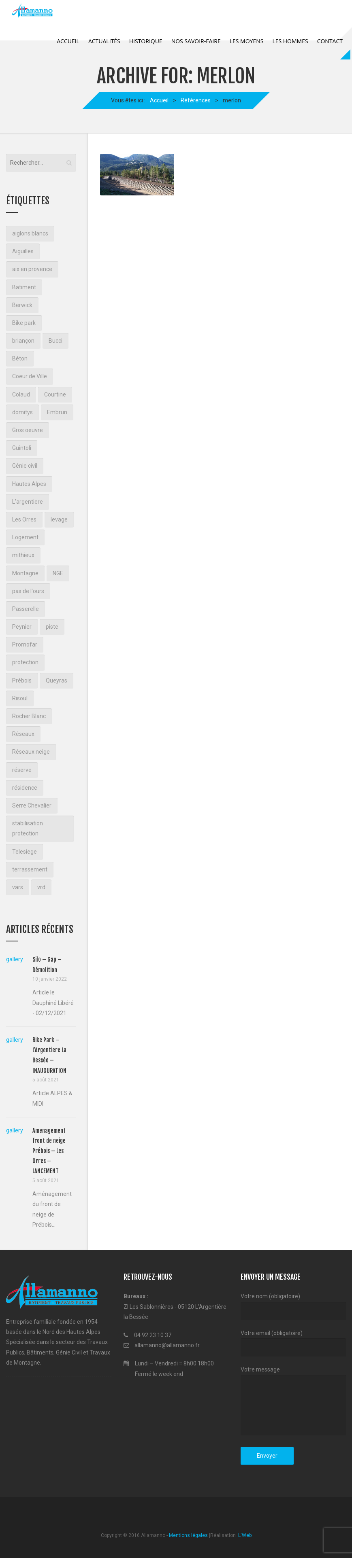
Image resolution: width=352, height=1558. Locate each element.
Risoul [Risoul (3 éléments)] (20, 698)
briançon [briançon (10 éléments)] (23, 340)
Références (196, 100)
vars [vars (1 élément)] (17, 887)
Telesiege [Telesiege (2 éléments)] (24, 851)
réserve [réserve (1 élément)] (22, 770)
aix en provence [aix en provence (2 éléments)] (32, 269)
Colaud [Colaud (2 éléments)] (21, 394)
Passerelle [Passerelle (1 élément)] (25, 609)
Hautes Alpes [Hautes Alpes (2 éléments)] (29, 484)
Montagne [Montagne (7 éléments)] (25, 573)
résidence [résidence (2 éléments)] (24, 787)
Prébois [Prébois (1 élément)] (22, 680)
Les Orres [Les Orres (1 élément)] (24, 519)
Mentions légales (188, 1535)
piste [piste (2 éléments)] (52, 626)
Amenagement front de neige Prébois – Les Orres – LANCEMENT (49, 1151)
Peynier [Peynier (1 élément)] (22, 626)
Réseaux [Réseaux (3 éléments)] (23, 734)
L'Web (244, 1535)
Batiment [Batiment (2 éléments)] (24, 287)
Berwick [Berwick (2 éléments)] (22, 305)
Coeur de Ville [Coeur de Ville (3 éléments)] (29, 376)
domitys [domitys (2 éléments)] (22, 412)
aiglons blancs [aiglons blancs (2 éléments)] (30, 233)
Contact (330, 41)
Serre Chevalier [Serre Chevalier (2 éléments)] (31, 805)
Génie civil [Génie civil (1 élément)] (24, 465)
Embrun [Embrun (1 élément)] (57, 412)
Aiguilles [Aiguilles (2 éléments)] (23, 251)
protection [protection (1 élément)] (25, 662)
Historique (145, 41)
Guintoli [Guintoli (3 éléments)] (21, 448)
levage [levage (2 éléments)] (59, 519)
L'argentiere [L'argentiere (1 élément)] (27, 501)
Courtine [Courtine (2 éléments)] (55, 394)
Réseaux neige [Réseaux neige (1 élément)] (31, 751)
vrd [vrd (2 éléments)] (41, 887)
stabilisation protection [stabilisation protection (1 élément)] (27, 828)
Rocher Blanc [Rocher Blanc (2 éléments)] (29, 716)
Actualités (104, 41)
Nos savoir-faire (196, 41)
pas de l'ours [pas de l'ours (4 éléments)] (28, 591)
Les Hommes (290, 41)
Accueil (68, 41)
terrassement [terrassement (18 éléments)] (29, 869)
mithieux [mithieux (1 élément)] (23, 555)
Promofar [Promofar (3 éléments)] (24, 644)
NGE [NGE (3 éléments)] (58, 573)
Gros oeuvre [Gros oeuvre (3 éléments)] (27, 430)
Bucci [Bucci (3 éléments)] (55, 340)
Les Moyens (247, 41)
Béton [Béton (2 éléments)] (20, 358)
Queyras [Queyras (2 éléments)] (56, 680)
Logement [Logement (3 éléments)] (25, 537)
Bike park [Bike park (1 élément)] (24, 323)
